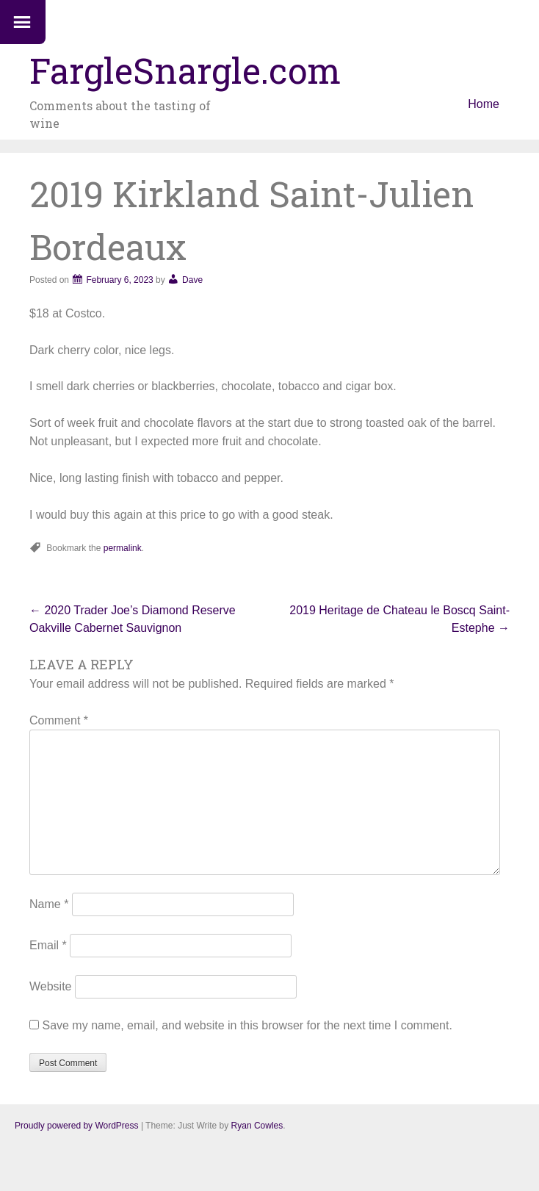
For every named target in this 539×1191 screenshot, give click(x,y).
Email (48, 945)
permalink (123, 548)
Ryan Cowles (257, 1125)
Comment (58, 720)
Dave (192, 280)
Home (483, 104)
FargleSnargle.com (185, 70)
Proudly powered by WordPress (77, 1125)
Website (50, 986)
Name (48, 904)
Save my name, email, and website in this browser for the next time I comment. (247, 1025)
